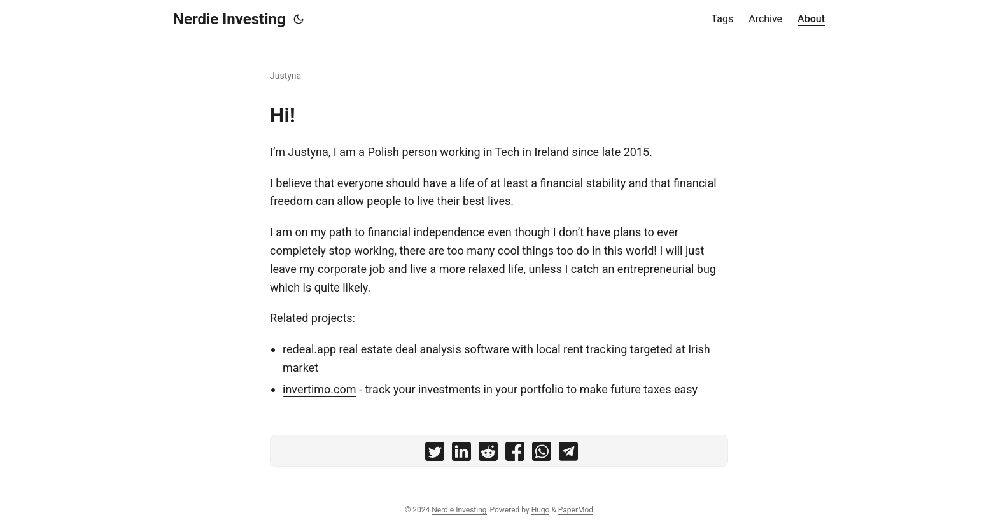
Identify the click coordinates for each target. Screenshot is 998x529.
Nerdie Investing (229, 19)
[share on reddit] (488, 454)
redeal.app (309, 349)
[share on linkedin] (461, 454)
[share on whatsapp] (541, 454)
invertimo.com (319, 389)
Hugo (540, 509)
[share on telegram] (568, 454)
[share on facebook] (514, 454)
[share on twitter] (434, 454)
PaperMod (575, 509)
